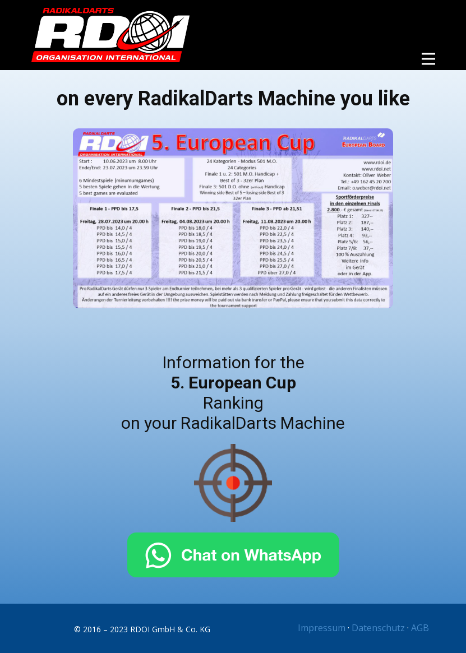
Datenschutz (378, 628)
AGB (420, 628)
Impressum (321, 628)
